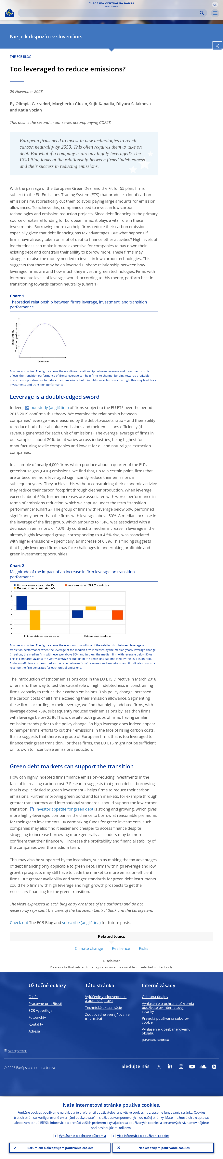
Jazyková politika (155, 1040)
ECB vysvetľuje (40, 1010)
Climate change (89, 948)
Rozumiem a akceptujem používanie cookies (60, 1147)
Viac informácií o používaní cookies (143, 1135)
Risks (143, 948)
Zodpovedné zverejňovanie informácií (107, 1016)
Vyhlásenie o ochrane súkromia (82, 1135)
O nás (33, 996)
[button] (215, 4)
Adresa (34, 1031)
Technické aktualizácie (103, 1007)
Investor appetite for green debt (64, 809)
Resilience (121, 948)
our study (39, 407)
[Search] (109, 12)
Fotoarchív (37, 1017)
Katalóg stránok (17, 1051)
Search (202, 12)
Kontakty (36, 1024)
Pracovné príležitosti (45, 1003)
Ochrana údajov (155, 996)
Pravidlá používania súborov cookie (165, 1020)
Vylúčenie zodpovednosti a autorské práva (105, 998)
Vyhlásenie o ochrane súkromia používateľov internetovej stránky (168, 1007)
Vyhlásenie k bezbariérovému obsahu (166, 1031)
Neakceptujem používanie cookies (163, 1147)
